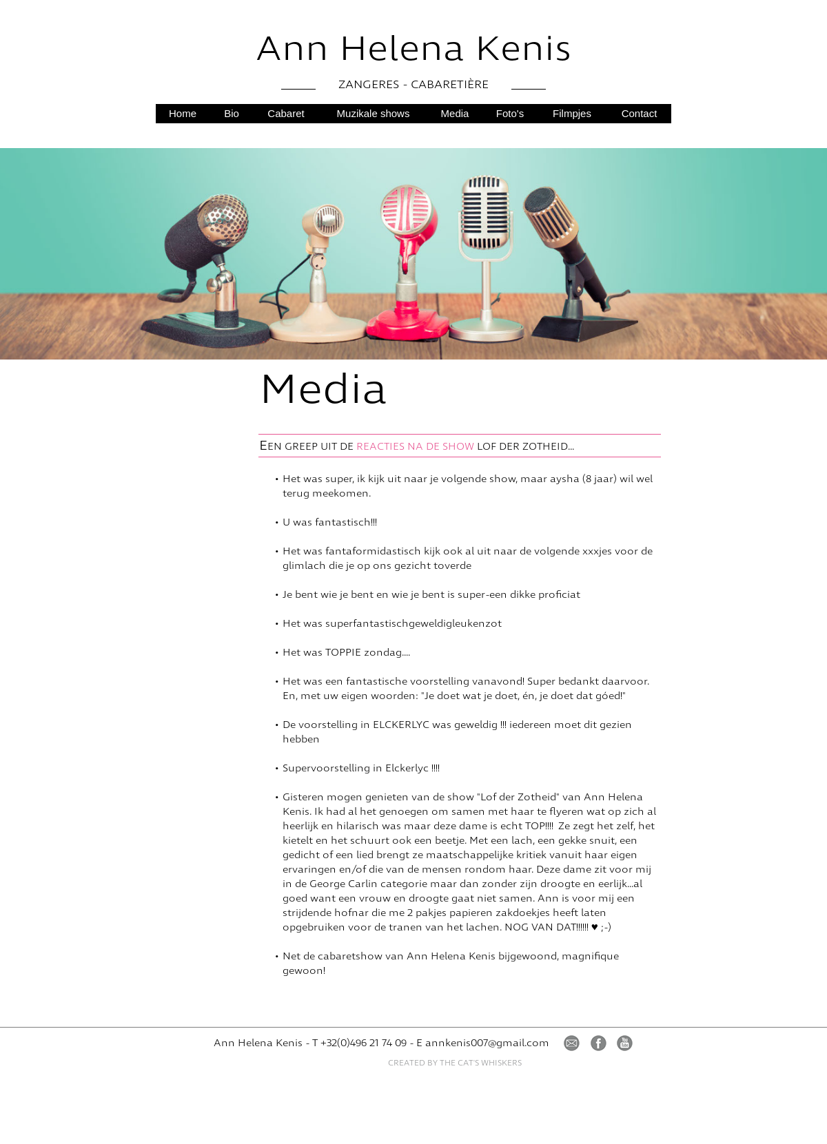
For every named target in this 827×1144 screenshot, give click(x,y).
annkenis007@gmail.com (487, 1043)
